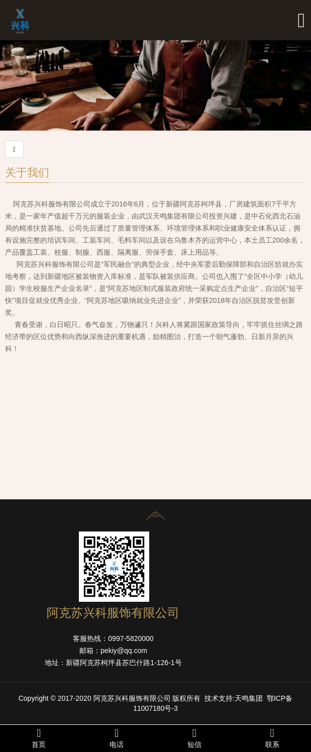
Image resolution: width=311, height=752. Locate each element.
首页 (39, 737)
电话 (117, 737)
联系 (272, 737)
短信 (195, 737)
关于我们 (27, 171)
